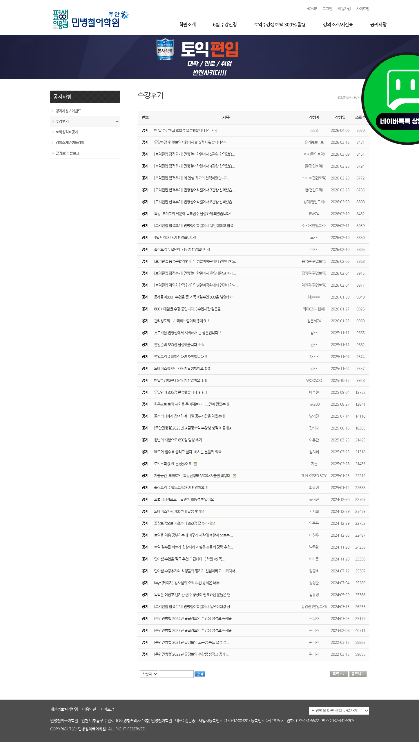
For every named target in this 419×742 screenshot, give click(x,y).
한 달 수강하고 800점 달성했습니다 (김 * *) (185, 130)
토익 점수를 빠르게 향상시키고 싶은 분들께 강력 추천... (193, 547)
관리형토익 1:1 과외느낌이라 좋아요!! (181, 321)
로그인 (327, 8)
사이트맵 (362, 8)
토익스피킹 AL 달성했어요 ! (176, 463)
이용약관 (89, 709)
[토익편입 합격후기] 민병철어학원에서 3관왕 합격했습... (194, 190)
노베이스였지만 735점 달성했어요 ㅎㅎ (182, 368)
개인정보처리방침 (64, 709)
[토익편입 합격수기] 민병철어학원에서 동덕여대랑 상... (193, 606)
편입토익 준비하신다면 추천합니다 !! (180, 356)
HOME (311, 8)
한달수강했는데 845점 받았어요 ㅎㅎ (180, 380)
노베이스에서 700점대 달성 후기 (179, 511)
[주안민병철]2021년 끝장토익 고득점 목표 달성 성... (191, 642)
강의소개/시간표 (338, 24)
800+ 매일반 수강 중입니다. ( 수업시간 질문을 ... (189, 309)
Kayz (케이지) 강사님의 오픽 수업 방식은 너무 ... (188, 583)
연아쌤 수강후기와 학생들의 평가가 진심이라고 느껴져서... (195, 571)
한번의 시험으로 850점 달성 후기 (178, 440)
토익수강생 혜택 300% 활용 (280, 24)
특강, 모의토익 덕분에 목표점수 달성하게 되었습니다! (192, 213)
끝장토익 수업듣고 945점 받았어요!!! (181, 487)
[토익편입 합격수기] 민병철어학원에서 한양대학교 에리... (195, 273)
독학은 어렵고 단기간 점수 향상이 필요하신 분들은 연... (193, 594)
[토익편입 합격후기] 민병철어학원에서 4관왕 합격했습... (194, 166)
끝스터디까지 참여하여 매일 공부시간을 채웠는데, (189, 416)
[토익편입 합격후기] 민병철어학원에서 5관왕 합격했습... (194, 154)
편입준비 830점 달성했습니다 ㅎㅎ (179, 344)
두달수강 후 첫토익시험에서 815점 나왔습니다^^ (190, 142)
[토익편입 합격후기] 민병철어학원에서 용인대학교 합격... (195, 225)
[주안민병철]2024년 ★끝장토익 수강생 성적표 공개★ (193, 618)
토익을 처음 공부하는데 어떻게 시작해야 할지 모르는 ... (193, 535)
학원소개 (187, 24)
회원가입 (344, 8)
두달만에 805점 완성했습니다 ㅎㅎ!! (180, 392)
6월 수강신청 (225, 24)
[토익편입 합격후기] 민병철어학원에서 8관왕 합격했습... (194, 202)
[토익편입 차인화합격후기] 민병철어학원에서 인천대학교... (196, 285)
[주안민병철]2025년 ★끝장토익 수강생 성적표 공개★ (193, 428)
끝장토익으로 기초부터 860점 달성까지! (185, 523)
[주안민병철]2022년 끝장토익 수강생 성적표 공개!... (191, 654)
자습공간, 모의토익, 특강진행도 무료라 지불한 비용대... (195, 475)
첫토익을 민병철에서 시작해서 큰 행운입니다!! (187, 332)
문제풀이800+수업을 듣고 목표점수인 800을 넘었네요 (193, 297)
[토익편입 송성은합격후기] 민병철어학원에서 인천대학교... (196, 261)
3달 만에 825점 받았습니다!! (175, 237)
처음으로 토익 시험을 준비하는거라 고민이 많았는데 (191, 404)
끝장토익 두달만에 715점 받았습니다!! (182, 249)
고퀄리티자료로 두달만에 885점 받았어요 (184, 499)
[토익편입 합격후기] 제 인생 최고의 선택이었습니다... (192, 178)
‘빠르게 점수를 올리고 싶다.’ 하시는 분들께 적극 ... (189, 452)
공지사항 (378, 24)
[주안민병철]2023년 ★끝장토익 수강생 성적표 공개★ (193, 630)
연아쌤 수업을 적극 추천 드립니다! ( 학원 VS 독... (189, 559)
